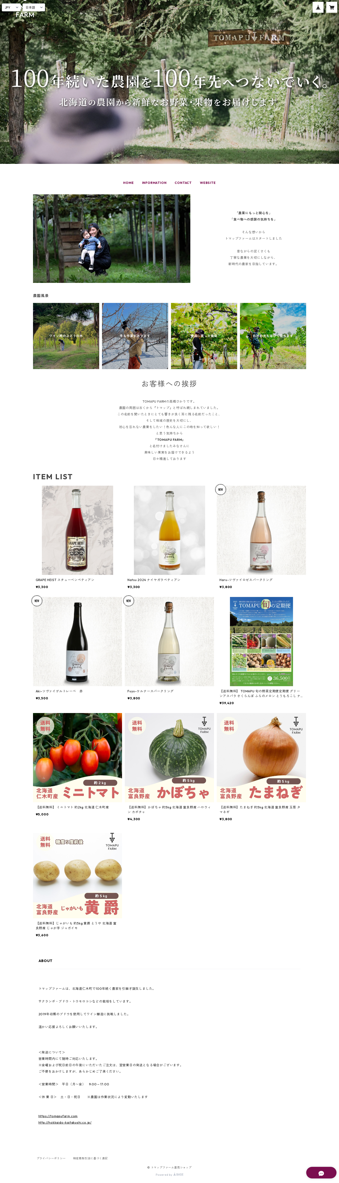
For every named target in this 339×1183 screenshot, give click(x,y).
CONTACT (183, 183)
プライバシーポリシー (51, 1158)
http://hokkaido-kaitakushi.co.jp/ (65, 1122)
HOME (128, 183)
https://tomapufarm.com (58, 1116)
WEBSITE (208, 183)
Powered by (169, 1174)
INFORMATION (154, 183)
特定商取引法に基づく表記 (90, 1158)
